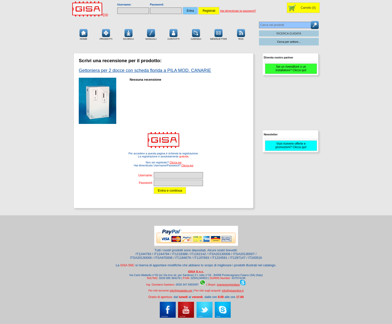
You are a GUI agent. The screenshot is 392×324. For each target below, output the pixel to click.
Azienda (196, 34)
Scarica (128, 34)
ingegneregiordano (228, 284)
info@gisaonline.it (233, 290)
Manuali (151, 34)
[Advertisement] (289, 105)
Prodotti (106, 34)
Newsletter (218, 34)
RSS (241, 34)
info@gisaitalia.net (181, 290)
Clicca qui (176, 162)
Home (84, 34)
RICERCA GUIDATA (288, 33)
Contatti (174, 34)
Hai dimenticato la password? (238, 10)
